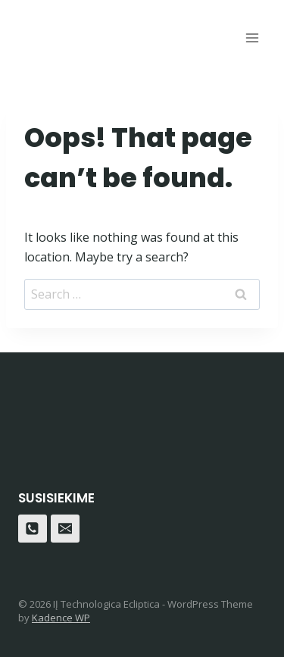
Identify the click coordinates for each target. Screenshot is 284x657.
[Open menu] (252, 37)
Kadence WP (61, 617)
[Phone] (32, 529)
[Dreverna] (75, 30)
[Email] (65, 529)
